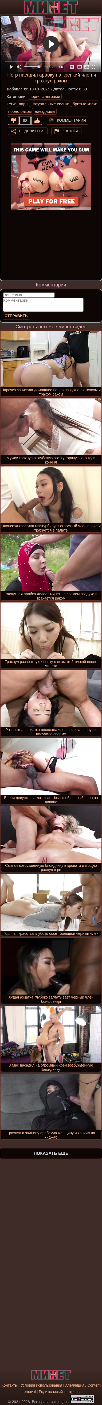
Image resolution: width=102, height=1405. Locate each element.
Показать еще (51, 1153)
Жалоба (70, 131)
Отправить (16, 316)
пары (23, 104)
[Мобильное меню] (5, 7)
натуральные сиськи (50, 104)
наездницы (45, 111)
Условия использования (41, 1385)
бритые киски (85, 104)
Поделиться (32, 131)
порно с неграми (44, 96)
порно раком (20, 111)
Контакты (9, 1385)
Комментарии (71, 120)
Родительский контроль (59, 1392)
